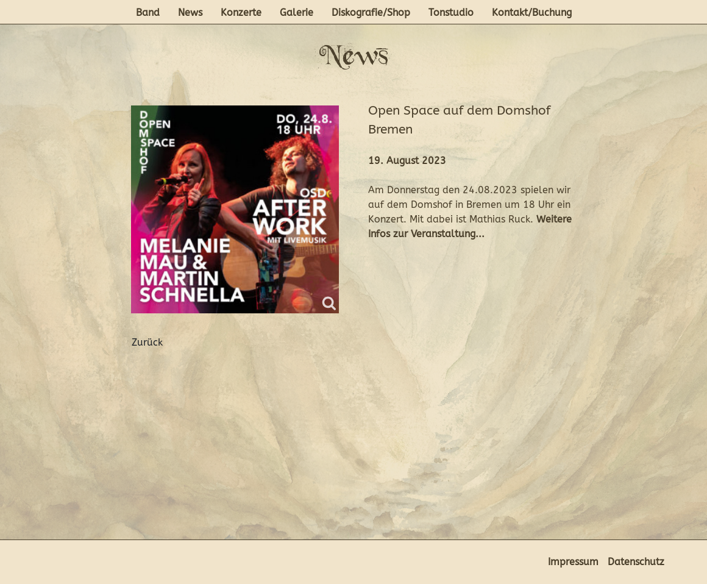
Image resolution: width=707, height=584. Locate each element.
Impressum (573, 562)
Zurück (147, 342)
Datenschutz (636, 562)
